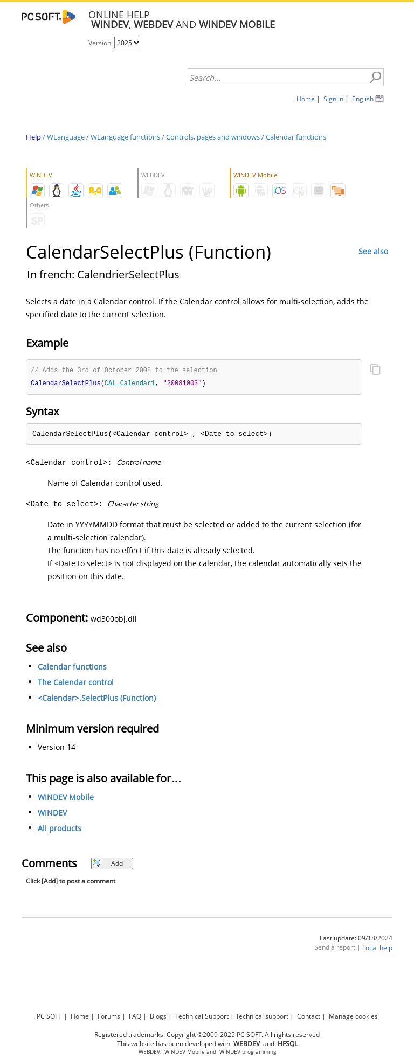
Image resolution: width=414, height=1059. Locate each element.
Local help (377, 948)
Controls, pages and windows (213, 137)
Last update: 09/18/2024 (356, 939)
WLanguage (66, 137)
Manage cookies (353, 1016)
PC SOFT (49, 1016)
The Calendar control (76, 683)
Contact (308, 1016)
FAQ (135, 1016)
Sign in (333, 98)
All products (59, 829)
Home (305, 98)
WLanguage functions (125, 137)
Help (33, 137)
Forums (109, 1016)
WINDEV (52, 814)
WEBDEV (149, 1051)
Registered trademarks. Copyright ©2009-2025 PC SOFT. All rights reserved (207, 1034)
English (363, 98)
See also (373, 251)
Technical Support (202, 1016)
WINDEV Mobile (66, 798)
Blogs (158, 1016)
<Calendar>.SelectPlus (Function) (97, 699)
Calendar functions (296, 137)
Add (107, 864)
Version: (101, 42)
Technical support (262, 1016)
